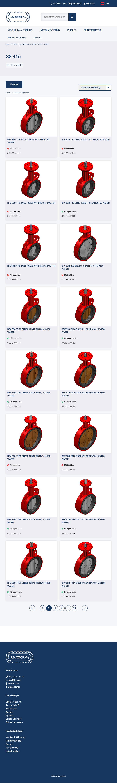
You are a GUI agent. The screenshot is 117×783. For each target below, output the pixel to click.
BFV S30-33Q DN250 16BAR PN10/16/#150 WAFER (82, 267)
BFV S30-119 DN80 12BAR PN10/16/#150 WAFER (86, 203)
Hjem (8, 44)
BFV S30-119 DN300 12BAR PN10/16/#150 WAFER (28, 141)
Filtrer (14, 84)
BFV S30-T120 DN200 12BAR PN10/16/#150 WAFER (83, 394)
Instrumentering (51, 30)
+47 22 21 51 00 (58, 4)
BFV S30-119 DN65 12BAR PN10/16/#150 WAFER (31, 203)
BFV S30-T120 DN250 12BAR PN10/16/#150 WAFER (28, 458)
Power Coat (12, 683)
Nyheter (9, 716)
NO (105, 3)
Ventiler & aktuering (21, 30)
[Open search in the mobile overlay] (58, 17)
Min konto (89, 4)
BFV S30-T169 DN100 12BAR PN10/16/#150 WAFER (28, 521)
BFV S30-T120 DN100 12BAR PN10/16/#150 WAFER (28, 331)
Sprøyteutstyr (94, 30)
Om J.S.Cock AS (13, 702)
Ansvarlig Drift (12, 705)
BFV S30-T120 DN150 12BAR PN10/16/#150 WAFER (28, 394)
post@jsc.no (75, 4)
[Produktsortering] (95, 88)
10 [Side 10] (74, 608)
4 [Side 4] (61, 608)
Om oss (39, 37)
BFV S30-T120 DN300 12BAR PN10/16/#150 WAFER (83, 458)
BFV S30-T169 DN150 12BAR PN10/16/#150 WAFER (28, 584)
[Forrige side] (32, 608)
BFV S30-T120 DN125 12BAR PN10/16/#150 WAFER (83, 331)
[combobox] (105, 3)
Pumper (73, 30)
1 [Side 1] (42, 608)
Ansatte (9, 712)
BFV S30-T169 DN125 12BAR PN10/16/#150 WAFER (83, 521)
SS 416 (39, 44)
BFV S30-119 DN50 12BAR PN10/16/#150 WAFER (86, 140)
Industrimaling (18, 37)
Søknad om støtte (14, 722)
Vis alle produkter (15, 65)
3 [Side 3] (55, 608)
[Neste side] (85, 608)
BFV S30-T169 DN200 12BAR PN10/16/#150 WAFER (83, 584)
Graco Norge (13, 687)
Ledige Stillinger (13, 719)
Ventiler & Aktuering (15, 737)
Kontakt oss (11, 709)
